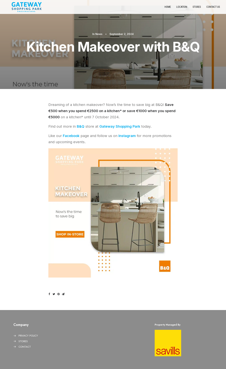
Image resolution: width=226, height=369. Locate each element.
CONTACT (25, 347)
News (98, 33)
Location (181, 8)
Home (168, 8)
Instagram (127, 136)
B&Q (80, 126)
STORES (23, 341)
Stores (197, 8)
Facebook (71, 136)
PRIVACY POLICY (28, 336)
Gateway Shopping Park (119, 126)
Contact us (213, 8)
